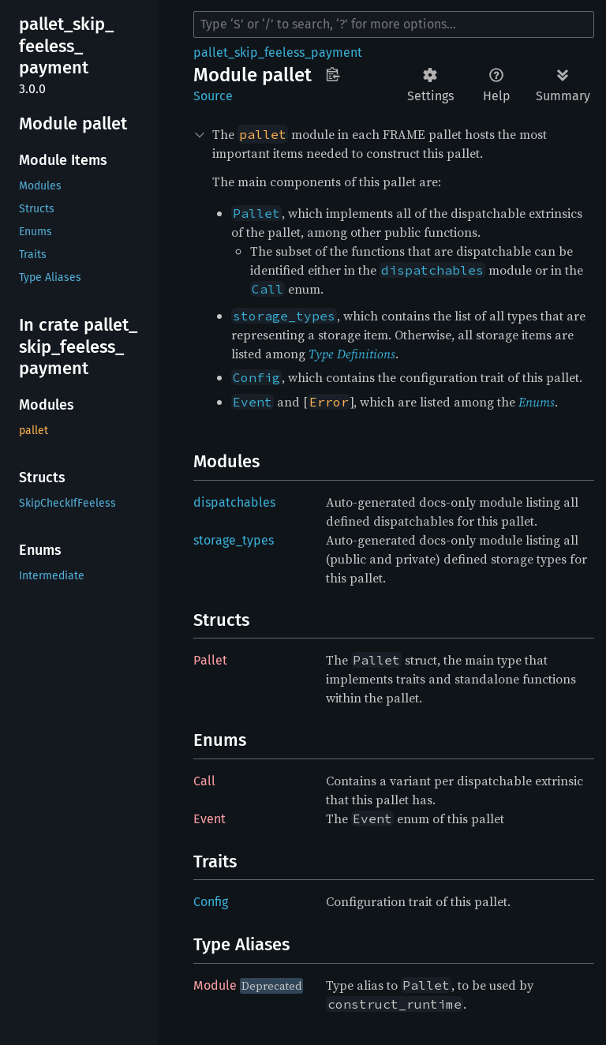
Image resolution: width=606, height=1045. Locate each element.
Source (213, 95)
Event (209, 818)
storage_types (233, 540)
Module (215, 985)
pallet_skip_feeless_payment (277, 52)
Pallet (210, 660)
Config (210, 901)
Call (204, 780)
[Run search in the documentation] (393, 24)
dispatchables (234, 502)
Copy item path (333, 74)
